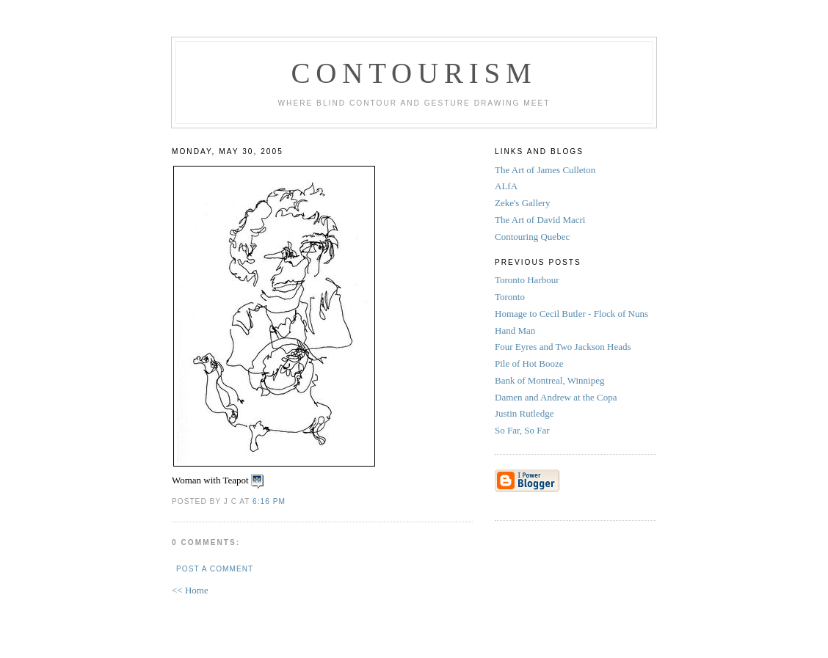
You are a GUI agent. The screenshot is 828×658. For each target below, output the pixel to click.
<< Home (190, 590)
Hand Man (516, 330)
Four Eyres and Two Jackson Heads (564, 346)
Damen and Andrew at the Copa (558, 397)
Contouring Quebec (532, 236)
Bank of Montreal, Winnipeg (551, 380)
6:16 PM (269, 501)
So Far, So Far (523, 430)
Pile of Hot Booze (530, 363)
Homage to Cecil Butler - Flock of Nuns (572, 313)
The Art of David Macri (540, 219)
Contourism (414, 73)
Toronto (511, 296)
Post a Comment (214, 569)
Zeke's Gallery (523, 202)
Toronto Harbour (528, 279)
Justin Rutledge (525, 413)
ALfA (506, 185)
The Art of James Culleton (545, 169)
